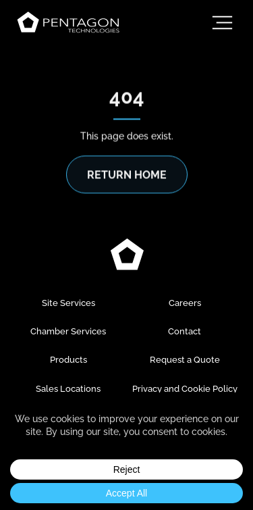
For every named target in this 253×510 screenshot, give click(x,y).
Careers (185, 303)
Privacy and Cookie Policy (184, 389)
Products (68, 360)
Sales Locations (68, 389)
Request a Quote (185, 360)
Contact (184, 331)
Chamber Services (68, 331)
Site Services (68, 303)
